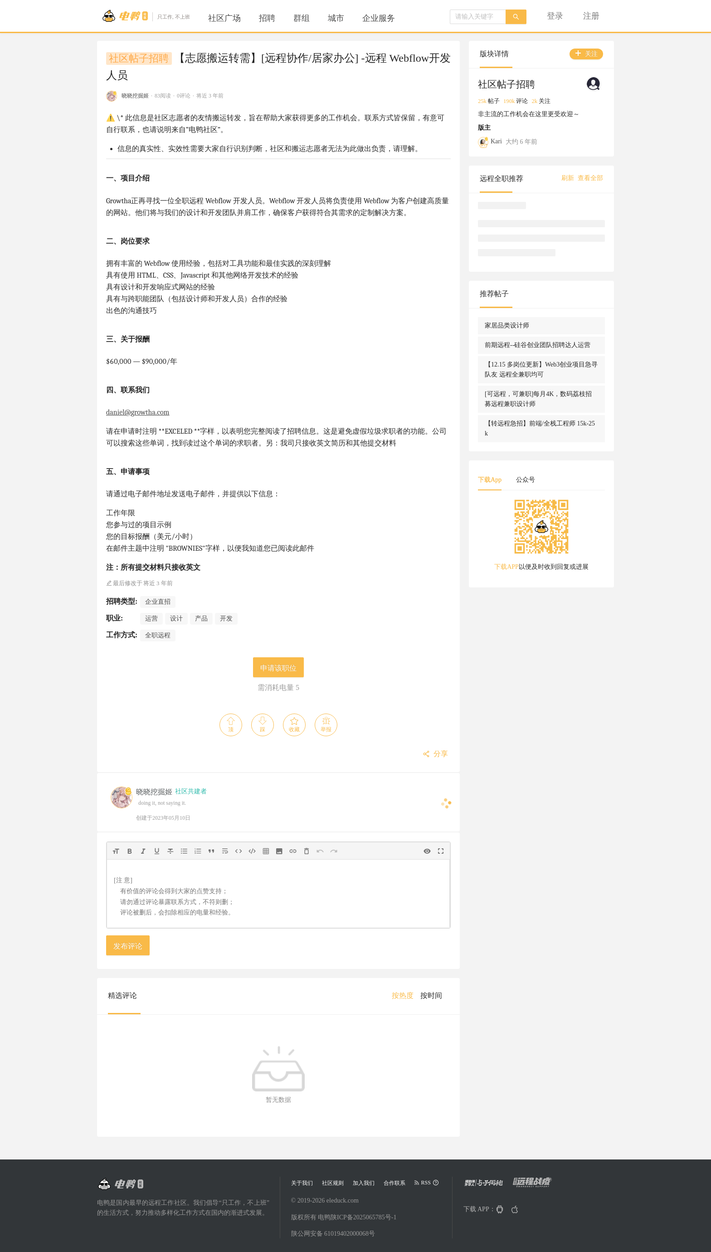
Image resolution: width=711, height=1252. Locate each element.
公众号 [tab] (525, 479)
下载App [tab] (490, 479)
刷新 (567, 178)
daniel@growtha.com (138, 412)
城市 (336, 18)
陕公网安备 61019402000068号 (333, 1233)
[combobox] (478, 17)
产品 (201, 618)
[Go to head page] (146, 16)
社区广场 (224, 18)
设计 (176, 618)
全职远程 (157, 635)
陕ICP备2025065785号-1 (363, 1217)
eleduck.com (342, 1200)
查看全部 (590, 178)
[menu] (312, 18)
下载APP (506, 566)
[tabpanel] (541, 538)
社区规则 (333, 1183)
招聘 (267, 18)
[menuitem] (224, 18)
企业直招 (157, 601)
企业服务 (378, 18)
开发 (226, 618)
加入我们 (364, 1183)
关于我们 (302, 1183)
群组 (301, 18)
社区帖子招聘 (139, 58)
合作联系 (394, 1183)
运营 (151, 618)
